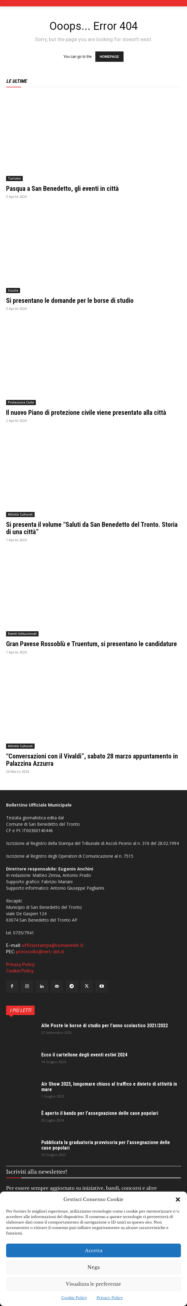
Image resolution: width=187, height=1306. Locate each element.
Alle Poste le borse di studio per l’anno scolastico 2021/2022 (104, 1025)
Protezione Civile (21, 402)
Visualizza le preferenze (93, 1284)
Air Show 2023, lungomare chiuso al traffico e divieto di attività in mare (109, 1086)
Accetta (93, 1250)
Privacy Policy (110, 1297)
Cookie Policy (74, 1297)
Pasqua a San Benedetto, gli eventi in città (62, 188)
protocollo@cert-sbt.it (40, 951)
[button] (178, 1199)
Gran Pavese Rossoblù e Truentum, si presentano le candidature (91, 644)
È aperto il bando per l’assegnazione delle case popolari (99, 1113)
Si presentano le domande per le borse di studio (70, 300)
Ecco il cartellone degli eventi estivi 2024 (84, 1055)
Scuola (13, 290)
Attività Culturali (20, 514)
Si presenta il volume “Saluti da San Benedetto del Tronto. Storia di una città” (92, 528)
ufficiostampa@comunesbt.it (52, 945)
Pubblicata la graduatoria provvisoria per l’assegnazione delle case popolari (105, 1145)
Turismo (14, 178)
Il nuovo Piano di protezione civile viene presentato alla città (86, 412)
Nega (93, 1267)
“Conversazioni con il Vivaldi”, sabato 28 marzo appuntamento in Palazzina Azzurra (92, 759)
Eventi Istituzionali (22, 634)
